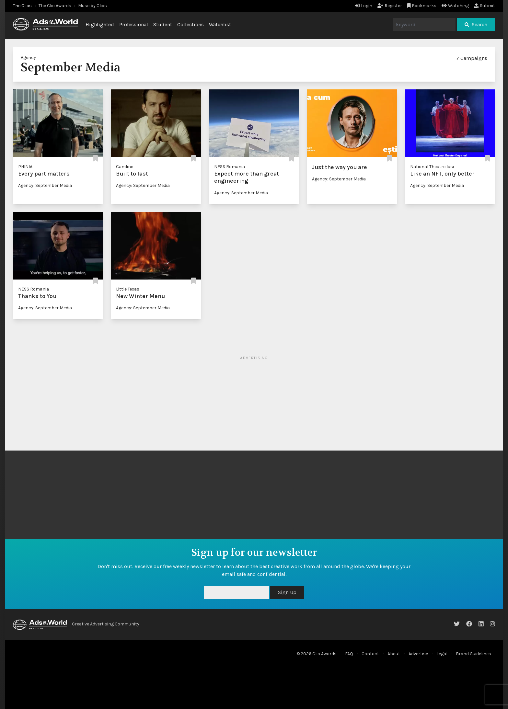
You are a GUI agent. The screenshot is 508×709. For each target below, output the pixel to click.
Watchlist (220, 24)
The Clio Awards (55, 5)
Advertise (418, 654)
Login (363, 5)
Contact (370, 654)
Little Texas (127, 289)
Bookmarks (422, 5)
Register (389, 5)
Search (476, 24)
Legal (441, 654)
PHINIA (25, 166)
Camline (124, 166)
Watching (455, 5)
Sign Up (287, 592)
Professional (133, 24)
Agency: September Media (45, 185)
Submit (484, 5)
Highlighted (100, 24)
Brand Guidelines (473, 654)
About (393, 654)
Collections (190, 24)
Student (162, 24)
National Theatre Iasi (432, 166)
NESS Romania (229, 166)
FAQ (349, 654)
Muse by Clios (92, 5)
